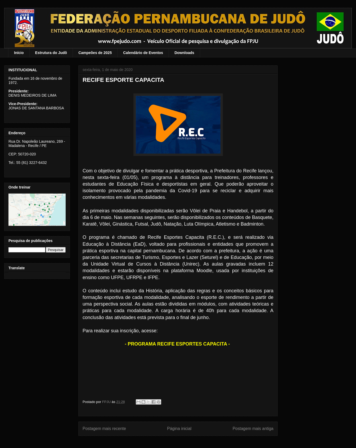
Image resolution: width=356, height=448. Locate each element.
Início (19, 53)
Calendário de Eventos (143, 53)
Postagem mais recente (104, 428)
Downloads (184, 53)
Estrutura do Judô (51, 53)
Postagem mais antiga (253, 428)
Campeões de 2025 (95, 53)
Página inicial (179, 428)
